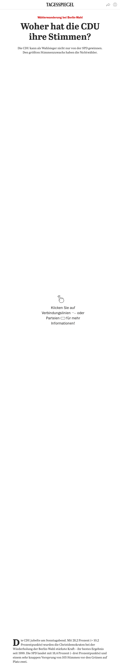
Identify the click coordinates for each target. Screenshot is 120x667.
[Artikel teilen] (108, 5)
